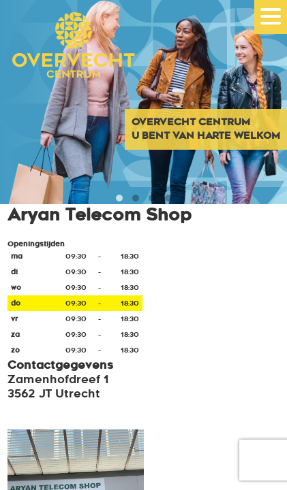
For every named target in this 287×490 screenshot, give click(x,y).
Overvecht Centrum (68, 63)
